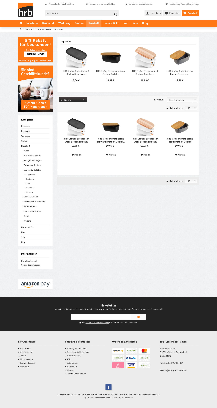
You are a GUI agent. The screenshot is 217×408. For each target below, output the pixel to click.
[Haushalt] (93, 23)
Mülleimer (29, 188)
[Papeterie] (32, 23)
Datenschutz (72, 363)
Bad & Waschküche (32, 155)
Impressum (72, 366)
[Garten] (79, 23)
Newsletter (25, 366)
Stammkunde (25, 348)
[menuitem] (190, 13)
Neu (23, 232)
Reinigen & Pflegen (32, 160)
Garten (24, 141)
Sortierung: (159, 99)
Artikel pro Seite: (175, 108)
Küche (26, 150)
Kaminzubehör (30, 206)
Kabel (26, 216)
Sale (23, 237)
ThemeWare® (127, 398)
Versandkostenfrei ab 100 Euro (61, 4)
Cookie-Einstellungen (30, 265)
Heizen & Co (27, 227)
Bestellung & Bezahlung (78, 352)
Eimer (27, 183)
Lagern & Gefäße (32, 170)
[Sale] (135, 23)
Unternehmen (26, 352)
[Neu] (125, 23)
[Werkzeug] (64, 23)
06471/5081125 (175, 363)
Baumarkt (25, 131)
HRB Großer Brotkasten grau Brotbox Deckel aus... (180, 72)
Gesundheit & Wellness (34, 201)
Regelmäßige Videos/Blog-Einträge (184, 4)
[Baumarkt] (48, 23)
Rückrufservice (26, 359)
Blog (23, 242)
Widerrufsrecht (73, 355)
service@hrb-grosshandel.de (173, 370)
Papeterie (25, 126)
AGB (69, 359)
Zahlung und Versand (76, 348)
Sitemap (70, 370)
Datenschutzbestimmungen (97, 322)
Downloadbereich (29, 261)
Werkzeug (25, 136)
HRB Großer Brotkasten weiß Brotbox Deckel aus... (76, 72)
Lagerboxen (30, 174)
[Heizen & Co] (111, 23)
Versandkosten (101, 394)
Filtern (66, 99)
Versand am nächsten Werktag (102, 4)
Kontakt (23, 355)
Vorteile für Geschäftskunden (141, 4)
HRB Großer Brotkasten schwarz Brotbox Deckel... (110, 72)
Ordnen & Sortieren (32, 165)
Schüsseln (29, 179)
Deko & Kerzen (30, 196)
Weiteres (29, 192)
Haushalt (25, 145)
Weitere (27, 220)
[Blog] (145, 23)
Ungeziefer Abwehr (32, 211)
